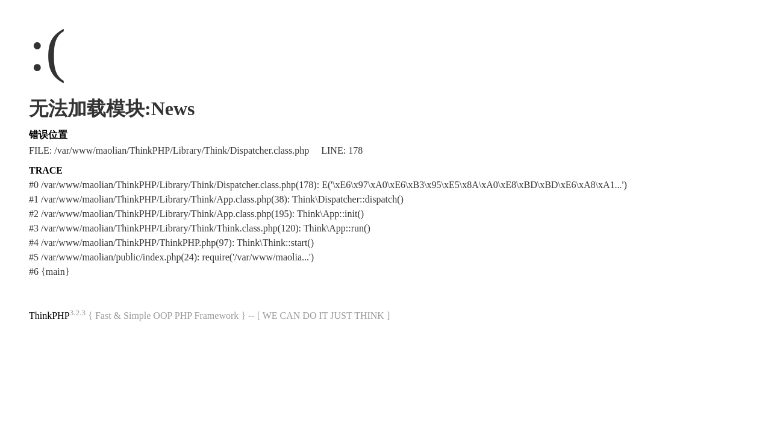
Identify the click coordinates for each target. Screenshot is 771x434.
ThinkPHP (49, 315)
